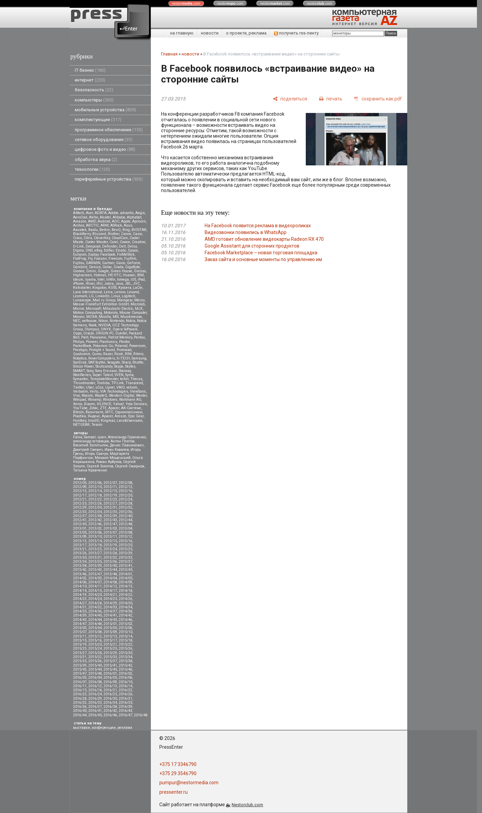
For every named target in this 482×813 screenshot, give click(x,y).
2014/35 (80, 611)
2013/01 (80, 528)
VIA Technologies (114, 391)
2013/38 (80, 565)
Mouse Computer (133, 312)
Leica (108, 292)
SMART (79, 371)
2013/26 (80, 553)
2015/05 (110, 628)
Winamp (94, 399)
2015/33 (110, 657)
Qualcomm (81, 354)
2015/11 (80, 636)
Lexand (133, 292)
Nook (93, 325)
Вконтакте (95, 412)
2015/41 (110, 665)
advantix (127, 213)
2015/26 (125, 648)
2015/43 (80, 669)
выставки (81, 727)
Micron (78, 308)
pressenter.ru (173, 792)
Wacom (87, 395)
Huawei (129, 275)
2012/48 (125, 524)
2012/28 (125, 503)
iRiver (90, 283)
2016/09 (110, 682)
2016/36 (80, 706)
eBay (98, 250)
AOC (115, 221)
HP (110, 275)
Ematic (121, 250)
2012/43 (110, 520)
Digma (78, 250)
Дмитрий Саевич (88, 449)
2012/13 (80, 491)
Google (103, 271)
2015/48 (95, 673)
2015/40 (95, 665)
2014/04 (110, 578)
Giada (118, 267)
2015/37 (110, 661)
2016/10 (125, 682)
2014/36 (95, 611)
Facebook (107, 254)
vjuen (101, 437)
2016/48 (140, 715)
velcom (131, 387)
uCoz (99, 387)
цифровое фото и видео (105, 149)
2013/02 (95, 528)
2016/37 (95, 706)
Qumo (96, 354)
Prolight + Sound (102, 350)
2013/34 (80, 561)
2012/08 (125, 483)
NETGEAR (81, 424)
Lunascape (82, 300)
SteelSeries (82, 375)
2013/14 (95, 541)
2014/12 (110, 586)
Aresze (121, 416)
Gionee (79, 271)
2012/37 (80, 516)
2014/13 (125, 586)
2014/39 (80, 615)
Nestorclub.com (247, 804)
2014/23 (80, 599)
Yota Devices (136, 404)
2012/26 (95, 503)
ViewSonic (138, 391)
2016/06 (125, 677)
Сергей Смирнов (129, 466)
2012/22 (95, 499)
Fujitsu (78, 263)
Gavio (120, 263)
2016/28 (80, 698)
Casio (137, 234)
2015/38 (125, 661)
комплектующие (98, 119)
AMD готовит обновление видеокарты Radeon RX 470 (264, 239)
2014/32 (95, 607)
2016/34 (110, 702)
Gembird (80, 267)
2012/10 (95, 487)
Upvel (110, 387)
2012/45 (80, 524)
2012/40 (125, 516)
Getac (107, 267)
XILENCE (104, 404)
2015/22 (125, 644)
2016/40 (80, 711)
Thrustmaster (84, 383)
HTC (117, 275)
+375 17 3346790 (178, 764)
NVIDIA (104, 325)
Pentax (139, 337)
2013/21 (80, 549)
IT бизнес (90, 70)
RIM (128, 354)
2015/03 (80, 628)
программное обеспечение (109, 129)
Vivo (76, 395)
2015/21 (110, 644)
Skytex (130, 366)
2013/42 (80, 569)
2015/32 (95, 657)
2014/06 (80, 582)
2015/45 (110, 669)
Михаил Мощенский (113, 458)
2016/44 (80, 715)
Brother (113, 234)
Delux (132, 246)
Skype (118, 366)
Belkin (104, 230)
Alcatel (105, 217)
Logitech (128, 296)
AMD (92, 221)
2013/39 (95, 565)
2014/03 (95, 578)
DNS (89, 250)
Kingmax (108, 420)
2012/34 (95, 512)
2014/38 (125, 611)
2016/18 (95, 690)
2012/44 (125, 520)
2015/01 (110, 624)
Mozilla (105, 317)
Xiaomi (89, 404)
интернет (90, 80)
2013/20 (125, 545)
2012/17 (80, 495)
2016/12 (95, 686)
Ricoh (118, 354)
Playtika (79, 416)
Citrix (88, 238)
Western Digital (121, 395)
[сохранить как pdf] (378, 98)
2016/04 (95, 677)
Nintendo (117, 321)
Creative (138, 242)
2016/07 (80, 682)
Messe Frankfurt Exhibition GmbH (101, 304)
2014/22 (125, 595)
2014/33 (110, 607)
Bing (126, 230)
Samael (90, 437)
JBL (128, 283)
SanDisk (80, 362)
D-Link (78, 246)
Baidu (93, 230)
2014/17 (110, 590)
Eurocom (80, 254)
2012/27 (110, 503)
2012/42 (95, 520)
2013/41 (125, 565)
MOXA (91, 317)
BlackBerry (82, 234)
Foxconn (100, 258)
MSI (116, 317)
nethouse (89, 321)
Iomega (123, 279)
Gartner (108, 263)
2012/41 (80, 520)
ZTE (103, 408)
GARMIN (93, 263)
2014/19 (80, 595)
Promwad (124, 350)
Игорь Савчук (96, 453)
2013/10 (95, 536)
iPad (141, 279)
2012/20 (125, 495)
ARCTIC (92, 225)
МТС (109, 412)
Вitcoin (78, 412)
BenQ (116, 230)
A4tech (78, 213)
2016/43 (125, 711)
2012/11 (110, 487)
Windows (110, 399)
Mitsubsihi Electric (118, 308)
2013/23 (95, 549)
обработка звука (96, 159)
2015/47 (80, 673)
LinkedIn (102, 296)
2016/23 (80, 694)
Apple (126, 221)
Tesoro (96, 424)
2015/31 (80, 657)
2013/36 (110, 561)
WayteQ (101, 395)
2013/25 (125, 549)
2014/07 (95, 582)
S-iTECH (123, 358)
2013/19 (110, 545)
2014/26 (125, 599)
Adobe (113, 213)
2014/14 (80, 590)
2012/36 (125, 512)
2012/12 (125, 487)
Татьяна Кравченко (90, 470)
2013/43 (95, 569)
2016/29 (95, 698)
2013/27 (95, 553)
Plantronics (108, 342)
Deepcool (93, 246)
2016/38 (110, 706)
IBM (140, 275)
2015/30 (125, 653)
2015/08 (95, 632)
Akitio (93, 217)
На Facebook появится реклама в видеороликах (258, 225)
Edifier (109, 250)
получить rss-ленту (296, 33)
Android (104, 221)
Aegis (140, 213)
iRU (99, 283)
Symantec (80, 379)
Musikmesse (131, 317)
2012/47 (110, 524)
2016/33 (95, 702)
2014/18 (125, 590)
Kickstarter (82, 287)
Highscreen (82, 275)
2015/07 (80, 632)
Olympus (92, 329)
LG (91, 296)
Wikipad (79, 399)
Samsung (139, 358)
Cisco (77, 238)
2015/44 (95, 669)
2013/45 (125, 569)
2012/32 (125, 507)
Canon (126, 234)
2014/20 (95, 595)
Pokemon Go (103, 346)
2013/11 (110, 536)
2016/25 (110, 694)
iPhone (78, 283)
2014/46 (125, 620)
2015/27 (80, 653)
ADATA (101, 213)
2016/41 (95, 711)
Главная (169, 53)
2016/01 (110, 673)
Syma (129, 375)
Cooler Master (96, 242)
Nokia (130, 321)
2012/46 (95, 524)
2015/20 (95, 644)
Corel (114, 242)
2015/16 (95, 640)
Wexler (141, 395)
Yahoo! (118, 404)
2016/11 (80, 686)
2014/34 (125, 607)
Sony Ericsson (106, 371)
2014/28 (95, 603)
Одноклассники (128, 412)
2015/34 (125, 657)
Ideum (78, 279)
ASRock (116, 225)
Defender (109, 246)
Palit (84, 337)
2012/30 (95, 507)
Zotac (93, 408)
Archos (78, 225)
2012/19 (110, 495)
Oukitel (121, 333)
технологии (92, 169)
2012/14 (95, 491)
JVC (136, 283)
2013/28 (110, 553)
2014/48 (95, 624)
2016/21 (110, 690)
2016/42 (110, 711)
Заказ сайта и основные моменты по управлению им (263, 259)
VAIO (120, 387)
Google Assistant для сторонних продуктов (252, 246)
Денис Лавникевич (127, 445)
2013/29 (125, 553)
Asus (128, 225)
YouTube (80, 408)
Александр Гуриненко (127, 437)
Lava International (87, 292)
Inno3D (93, 420)
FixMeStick (126, 254)
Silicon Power (83, 366)
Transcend (134, 383)
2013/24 (110, 549)
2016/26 (125, 694)
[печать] (331, 98)
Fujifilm (130, 258)
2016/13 (110, 686)
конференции (104, 727)
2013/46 (80, 574)
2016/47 (125, 715)
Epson (133, 250)
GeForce (133, 263)
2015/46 (125, 669)
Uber (90, 387)
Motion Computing (87, 312)
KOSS (112, 287)
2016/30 (110, 698)
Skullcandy (103, 366)
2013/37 (125, 561)
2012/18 (95, 495)
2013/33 (125, 557)
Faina (77, 437)
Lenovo (119, 292)
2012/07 (110, 483)
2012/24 (125, 499)
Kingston (99, 287)
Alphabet (134, 217)
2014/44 (95, 620)
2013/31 (95, 557)
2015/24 (95, 648)
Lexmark (80, 296)
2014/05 (125, 578)
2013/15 (110, 541)
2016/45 (95, 715)
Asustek (80, 230)
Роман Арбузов (108, 462)
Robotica (80, 358)
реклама (124, 727)
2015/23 (80, 648)
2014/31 (80, 607)
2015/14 (125, 636)
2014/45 (110, 620)
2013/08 (125, 532)
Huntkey (79, 420)
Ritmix (138, 354)
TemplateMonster (104, 379)
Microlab (138, 304)
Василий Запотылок (90, 445)
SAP (91, 362)
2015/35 (80, 661)
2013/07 (110, 532)
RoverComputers (101, 358)
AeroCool (80, 217)
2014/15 (95, 590)
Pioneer (92, 342)
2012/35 (110, 512)
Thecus (136, 379)
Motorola (111, 312)
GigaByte (132, 267)
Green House (121, 271)
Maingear (125, 300)
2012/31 (110, 507)
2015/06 (125, 628)
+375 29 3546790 (178, 773)
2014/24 (95, 599)
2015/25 (110, 648)
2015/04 (95, 628)
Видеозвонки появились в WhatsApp (245, 232)
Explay (93, 254)
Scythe (100, 362)
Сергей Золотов (100, 466)
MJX (139, 308)
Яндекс (94, 416)
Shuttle (138, 362)
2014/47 (80, 624)
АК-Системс (131, 408)
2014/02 (80, 578)
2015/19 (80, 644)
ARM (104, 225)
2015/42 (125, 665)
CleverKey (102, 238)
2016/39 (125, 706)
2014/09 (125, 582)
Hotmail (100, 275)
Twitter (78, 387)
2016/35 (125, 702)
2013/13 (80, 541)
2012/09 (80, 487)
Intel (101, 279)
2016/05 (110, 677)
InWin (110, 279)
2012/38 (95, 516)
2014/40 (95, 615)
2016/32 (80, 702)
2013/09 (80, 536)
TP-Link (117, 383)
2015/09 (110, 632)
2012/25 (80, 503)
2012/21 (80, 499)
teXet (124, 379)
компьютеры (94, 99)
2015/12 (95, 636)
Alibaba (119, 217)
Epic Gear (136, 416)
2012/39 (110, 516)
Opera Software (125, 329)
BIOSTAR (139, 230)
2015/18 (125, 640)
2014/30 (125, 603)
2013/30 (80, 557)
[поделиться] (290, 98)
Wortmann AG (130, 399)
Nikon (103, 321)
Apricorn (139, 221)
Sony (90, 371)
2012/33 (80, 512)
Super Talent (103, 375)
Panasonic (98, 337)
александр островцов (91, 441)
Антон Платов (122, 441)
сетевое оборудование (104, 139)
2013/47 (95, 574)
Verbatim (80, 391)
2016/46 (110, 715)
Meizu (139, 300)
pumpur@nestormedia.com (189, 782)
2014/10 (80, 586)
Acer (89, 213)
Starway (125, 371)
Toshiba (103, 383)
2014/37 (110, 611)
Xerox (77, 404)
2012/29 (80, 507)
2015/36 (95, 661)
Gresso (140, 271)
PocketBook (82, 346)
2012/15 (110, 491)
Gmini (91, 271)
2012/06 (95, 483)
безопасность (94, 89)
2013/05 (80, 532)
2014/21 (110, 595)
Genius (95, 267)
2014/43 (80, 620)
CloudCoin (120, 238)
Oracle (88, 333)
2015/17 (110, 640)
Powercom (137, 346)
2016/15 (80, 690)
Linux (115, 296)
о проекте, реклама (246, 33)
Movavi (79, 317)
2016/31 (125, 698)
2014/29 (110, 603)
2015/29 (110, 653)
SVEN (119, 375)
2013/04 (125, 528)
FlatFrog (79, 258)
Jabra (109, 283)
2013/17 (80, 545)
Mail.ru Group (104, 300)
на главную (181, 33)
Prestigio (80, 350)
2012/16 (125, 491)
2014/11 (95, 586)
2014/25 (110, 599)
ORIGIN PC (105, 333)
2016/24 (95, 694)
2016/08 (95, 682)
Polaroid (121, 346)
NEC (76, 321)
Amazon (79, 221)
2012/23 (110, 499)
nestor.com (186, 3)
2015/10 (125, 632)
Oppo (77, 333)
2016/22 (125, 690)
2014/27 (80, 603)
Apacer (107, 416)
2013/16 (125, 541)
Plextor (124, 342)
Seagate (113, 362)
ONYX (106, 329)
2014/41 (110, 615)
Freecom (115, 258)
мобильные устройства (105, 109)
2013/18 (95, 545)
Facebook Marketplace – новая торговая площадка (261, 252)
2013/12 (125, 536)
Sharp (126, 362)
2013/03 (110, 528)
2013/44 (110, 569)
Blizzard (99, 234)
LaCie (137, 287)
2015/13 (110, 636)
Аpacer (113, 408)
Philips (78, 342)
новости (210, 33)
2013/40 (110, 565)
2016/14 (125, 686)
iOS (133, 279)
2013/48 (110, 574)
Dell (122, 246)
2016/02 (125, 673)
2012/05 (80, 483)
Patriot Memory (120, 337)
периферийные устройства (109, 179)
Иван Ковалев (117, 449)
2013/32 (110, 557)
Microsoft (93, 308)
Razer (108, 354)
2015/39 (80, 665)
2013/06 (95, 532)
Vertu (94, 391)
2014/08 (110, 582)
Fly (90, 258)
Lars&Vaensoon (129, 420)
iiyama (90, 279)
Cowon (125, 242)
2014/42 (125, 615)
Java (119, 283)
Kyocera (124, 287)
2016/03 (80, 677)
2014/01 (125, 574)
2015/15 (80, 640)
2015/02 (125, 624)
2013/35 (95, 561)
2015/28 (95, 653)
